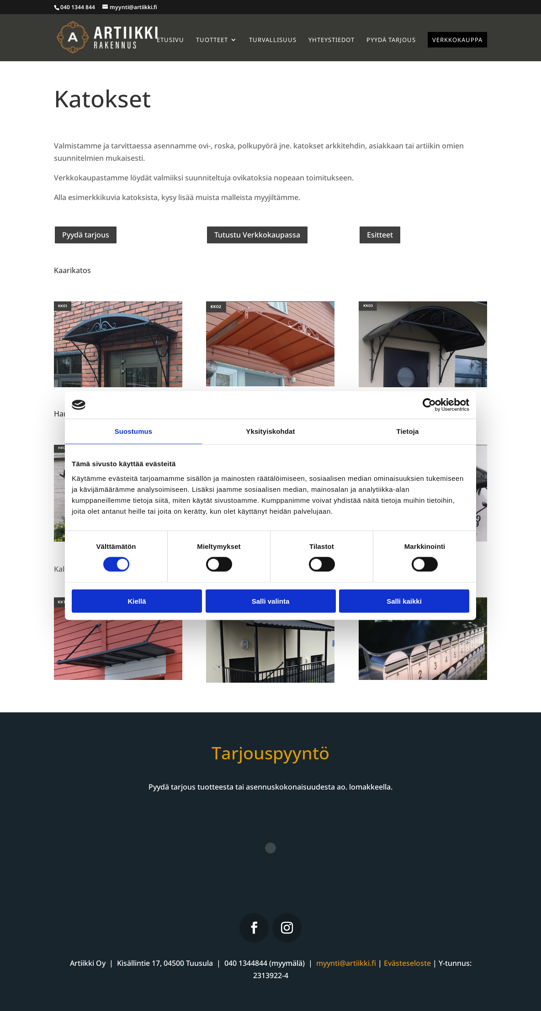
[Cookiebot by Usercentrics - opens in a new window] (429, 405)
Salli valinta (271, 601)
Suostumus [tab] (134, 431)
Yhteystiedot (331, 40)
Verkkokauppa (457, 40)
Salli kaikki (404, 601)
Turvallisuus (273, 40)
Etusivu (170, 40)
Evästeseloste (407, 963)
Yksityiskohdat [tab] (270, 431)
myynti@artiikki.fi (346, 963)
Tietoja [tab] (408, 431)
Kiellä (136, 601)
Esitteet (380, 235)
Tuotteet (212, 40)
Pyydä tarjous (391, 40)
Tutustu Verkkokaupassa (257, 235)
